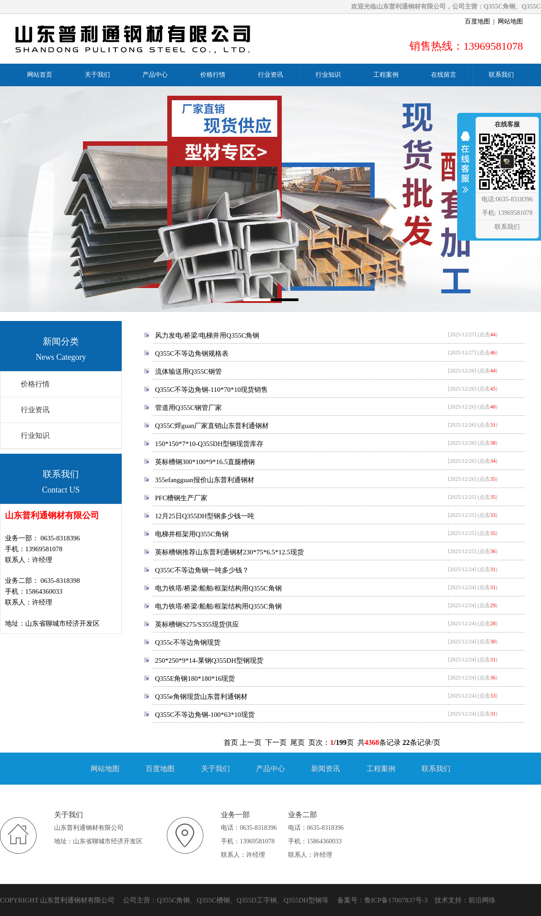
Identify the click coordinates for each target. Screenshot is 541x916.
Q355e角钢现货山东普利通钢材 (201, 696)
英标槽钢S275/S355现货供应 (197, 624)
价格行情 (35, 384)
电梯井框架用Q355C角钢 (192, 534)
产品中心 (270, 768)
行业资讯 (35, 410)
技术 (441, 900)
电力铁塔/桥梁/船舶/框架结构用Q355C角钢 (218, 588)
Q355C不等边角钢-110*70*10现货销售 (211, 389)
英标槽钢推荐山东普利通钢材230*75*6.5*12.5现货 (229, 552)
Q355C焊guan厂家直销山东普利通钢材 (212, 425)
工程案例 (381, 768)
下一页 (276, 742)
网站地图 (510, 21)
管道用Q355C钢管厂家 (188, 407)
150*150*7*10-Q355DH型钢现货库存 (209, 443)
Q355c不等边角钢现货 (187, 642)
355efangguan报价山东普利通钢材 (204, 480)
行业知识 (35, 435)
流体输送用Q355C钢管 (188, 371)
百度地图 (477, 21)
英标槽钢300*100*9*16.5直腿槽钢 (205, 461)
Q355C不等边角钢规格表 (192, 353)
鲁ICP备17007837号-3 (396, 900)
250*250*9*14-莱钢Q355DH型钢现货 (209, 660)
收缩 (465, 168)
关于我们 (215, 768)
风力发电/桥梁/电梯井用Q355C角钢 (207, 335)
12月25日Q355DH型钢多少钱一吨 (204, 516)
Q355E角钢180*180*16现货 (195, 678)
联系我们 (436, 768)
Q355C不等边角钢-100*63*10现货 (205, 714)
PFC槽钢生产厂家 (181, 498)
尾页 (297, 742)
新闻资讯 (325, 768)
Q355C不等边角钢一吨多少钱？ (202, 570)
